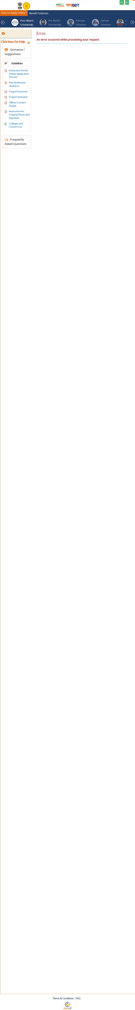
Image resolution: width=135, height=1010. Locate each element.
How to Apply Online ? (14, 13)
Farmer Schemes (101, 22)
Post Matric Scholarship (22, 22)
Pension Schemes (76, 22)
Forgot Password (18, 91)
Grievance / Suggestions (15, 52)
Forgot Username (18, 97)
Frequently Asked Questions (15, 142)
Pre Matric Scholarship (50, 22)
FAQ (78, 998)
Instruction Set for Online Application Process (19, 74)
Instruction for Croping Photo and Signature (19, 114)
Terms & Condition (63, 998)
